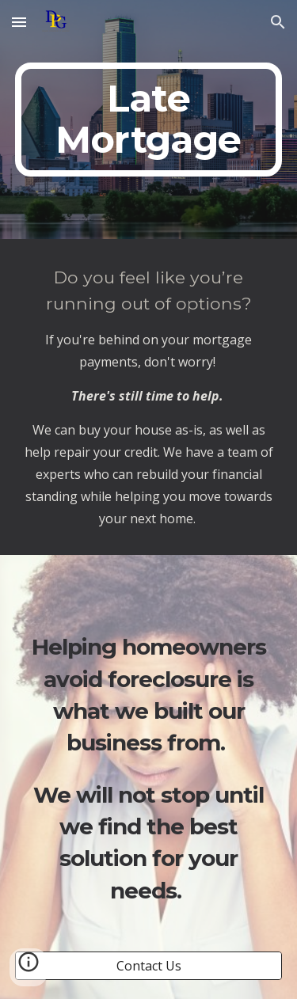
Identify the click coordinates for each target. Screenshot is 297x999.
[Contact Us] (149, 965)
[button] (19, 22)
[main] (149, 120)
